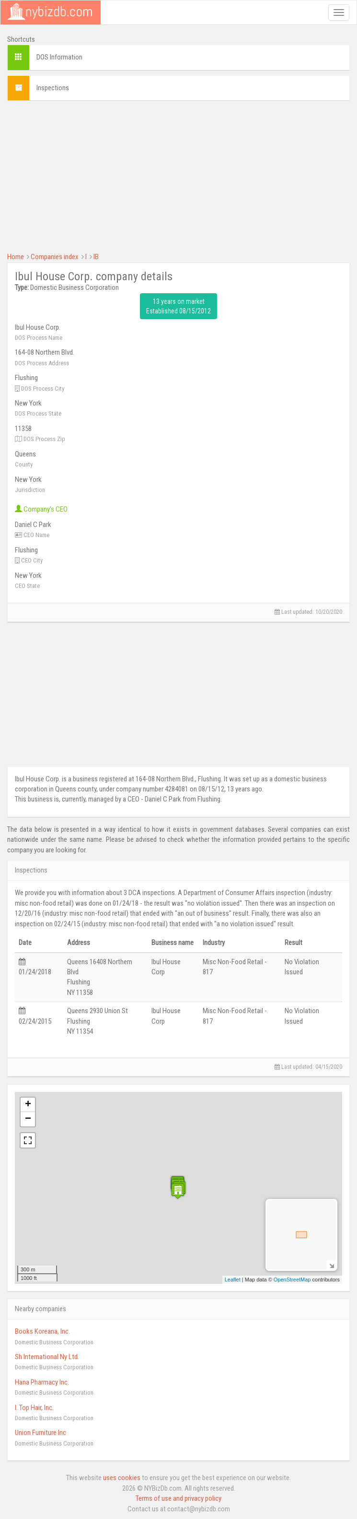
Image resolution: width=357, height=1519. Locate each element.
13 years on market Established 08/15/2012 (178, 306)
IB (96, 256)
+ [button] (28, 1105)
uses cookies (121, 1477)
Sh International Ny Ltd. (47, 1356)
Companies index (55, 256)
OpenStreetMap (292, 1279)
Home (15, 256)
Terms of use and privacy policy (178, 1498)
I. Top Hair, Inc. (34, 1407)
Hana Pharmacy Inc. (42, 1382)
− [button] (28, 1119)
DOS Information (59, 57)
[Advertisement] (178, 175)
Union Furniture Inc (40, 1432)
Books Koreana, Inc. (42, 1331)
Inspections (52, 88)
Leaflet (233, 1279)
